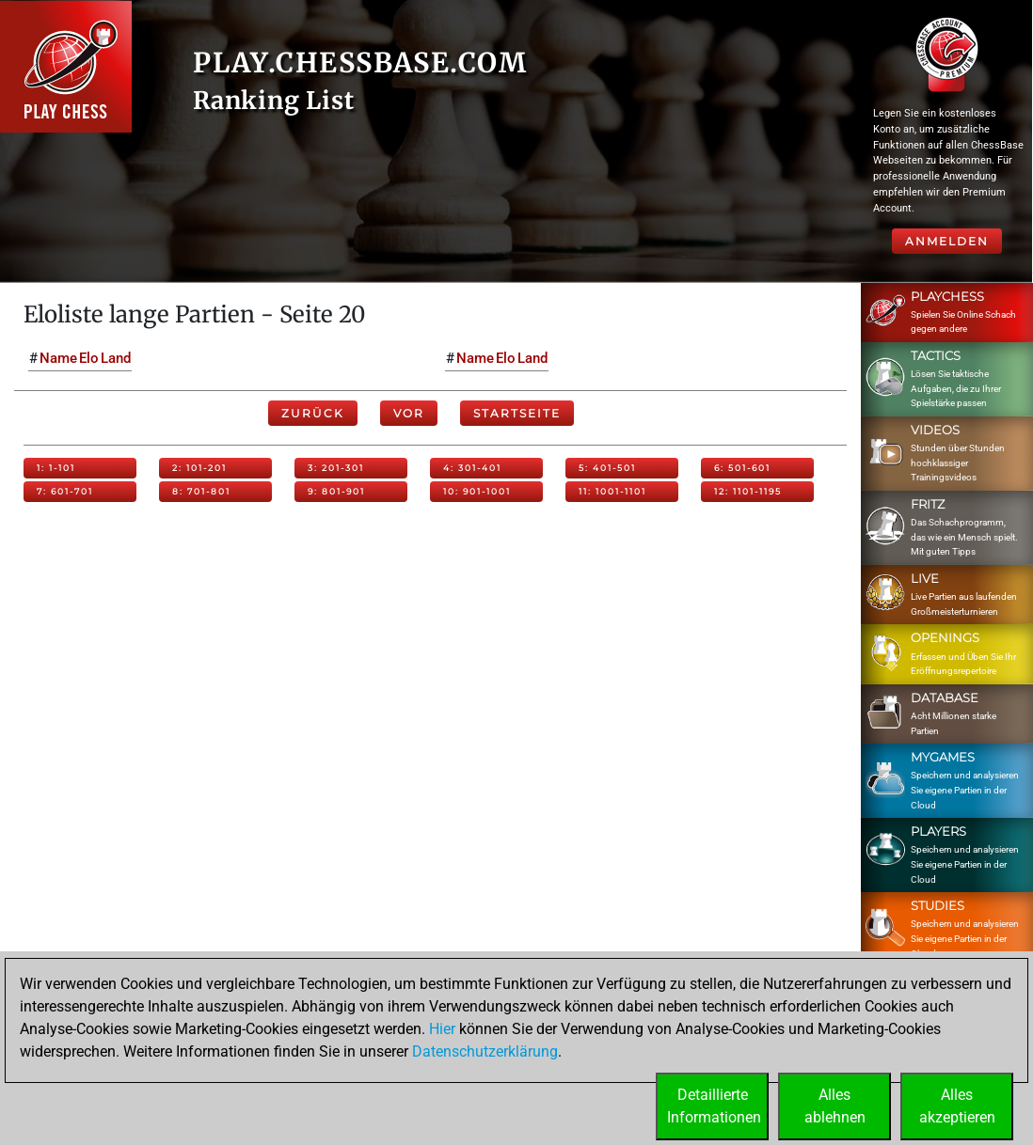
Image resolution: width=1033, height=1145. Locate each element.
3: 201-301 (336, 468)
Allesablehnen (835, 1106)
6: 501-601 (742, 468)
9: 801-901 (336, 491)
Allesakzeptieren (957, 1106)
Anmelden (947, 241)
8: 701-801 (201, 491)
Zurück (312, 413)
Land (116, 358)
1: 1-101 (56, 468)
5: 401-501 (607, 468)
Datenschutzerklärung (485, 1051)
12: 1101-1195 (748, 491)
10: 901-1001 (477, 491)
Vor (408, 413)
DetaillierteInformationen (714, 1106)
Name (58, 358)
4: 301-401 (472, 468)
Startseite (517, 413)
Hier (442, 1029)
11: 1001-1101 (612, 491)
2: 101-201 (199, 468)
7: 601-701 (65, 491)
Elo (89, 358)
